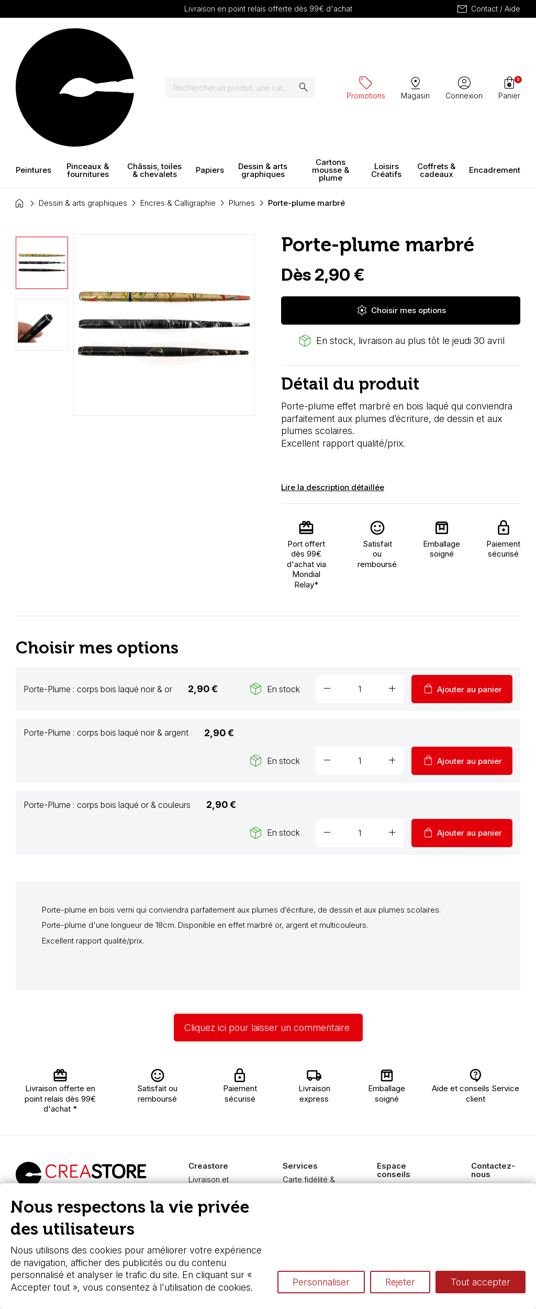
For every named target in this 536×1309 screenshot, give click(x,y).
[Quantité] (360, 597)
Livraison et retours (208, 1092)
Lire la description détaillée (332, 396)
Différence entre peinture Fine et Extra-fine (406, 1167)
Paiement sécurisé (204, 1123)
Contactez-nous (500, 1096)
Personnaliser (321, 1282)
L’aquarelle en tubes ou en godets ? (401, 1106)
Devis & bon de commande (310, 1133)
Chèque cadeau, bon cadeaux (312, 1113)
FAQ (195, 1139)
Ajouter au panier (462, 597)
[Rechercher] (246, 41)
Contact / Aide (488, 9)
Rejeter (400, 1282)
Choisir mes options (401, 218)
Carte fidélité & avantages (309, 1092)
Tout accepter (480, 1282)
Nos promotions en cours (311, 1174)
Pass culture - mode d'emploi (310, 1154)
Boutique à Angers (207, 1154)
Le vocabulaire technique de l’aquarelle (403, 1137)
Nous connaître (215, 1108)
